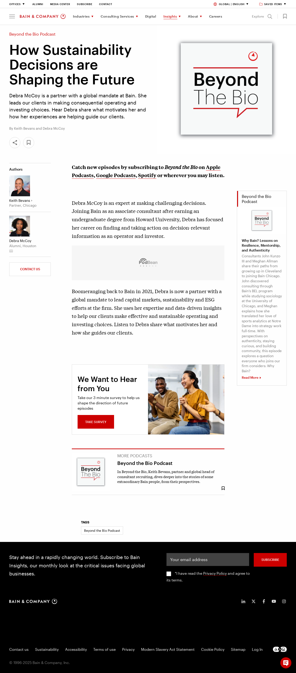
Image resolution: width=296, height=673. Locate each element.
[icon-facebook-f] (263, 601)
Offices (15, 4)
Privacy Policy (215, 573)
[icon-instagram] (284, 601)
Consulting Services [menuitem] (117, 16)
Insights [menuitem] (170, 16)
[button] (12, 16)
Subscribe (84, 4)
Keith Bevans (19, 200)
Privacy (128, 649)
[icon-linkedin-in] (243, 601)
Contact (105, 4)
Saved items (271, 4)
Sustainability (47, 649)
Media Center (60, 4)
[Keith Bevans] (19, 185)
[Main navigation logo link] (43, 16)
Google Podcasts (116, 175)
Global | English (229, 4)
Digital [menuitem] (150, 16)
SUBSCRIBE (270, 560)
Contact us (30, 269)
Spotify (147, 175)
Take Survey (95, 422)
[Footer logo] (280, 649)
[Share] (14, 142)
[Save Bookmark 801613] (223, 488)
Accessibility (76, 649)
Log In (257, 649)
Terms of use (104, 649)
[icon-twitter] (253, 601)
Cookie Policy (212, 649)
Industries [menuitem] (81, 16)
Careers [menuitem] (215, 16)
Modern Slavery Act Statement (168, 649)
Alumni (37, 4)
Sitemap (238, 649)
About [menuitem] (193, 16)
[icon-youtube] (274, 601)
